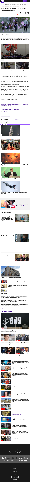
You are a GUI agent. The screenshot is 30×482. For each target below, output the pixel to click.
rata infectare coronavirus (5, 116)
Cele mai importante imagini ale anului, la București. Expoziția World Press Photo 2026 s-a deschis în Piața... (7, 356)
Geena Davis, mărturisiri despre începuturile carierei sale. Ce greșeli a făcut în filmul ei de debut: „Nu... (19, 394)
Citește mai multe (4, 308)
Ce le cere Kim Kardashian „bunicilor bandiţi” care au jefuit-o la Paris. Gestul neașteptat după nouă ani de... (20, 374)
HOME (2, 4)
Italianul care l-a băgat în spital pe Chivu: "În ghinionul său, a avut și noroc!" (19, 381)
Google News (16, 119)
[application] (15, 51)
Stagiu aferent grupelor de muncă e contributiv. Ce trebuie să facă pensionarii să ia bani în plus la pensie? (20, 406)
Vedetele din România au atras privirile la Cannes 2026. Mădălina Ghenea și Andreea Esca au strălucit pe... (20, 438)
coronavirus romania (8, 114)
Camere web (15, 472)
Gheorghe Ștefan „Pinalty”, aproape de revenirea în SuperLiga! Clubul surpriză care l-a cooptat (22, 343)
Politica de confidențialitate (18, 465)
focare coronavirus (19, 114)
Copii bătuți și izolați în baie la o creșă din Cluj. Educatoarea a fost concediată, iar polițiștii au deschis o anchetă (13, 301)
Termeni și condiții (10, 465)
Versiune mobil (15, 477)
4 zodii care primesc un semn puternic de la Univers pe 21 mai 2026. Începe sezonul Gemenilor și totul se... (14, 331)
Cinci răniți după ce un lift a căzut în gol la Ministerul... (11, 277)
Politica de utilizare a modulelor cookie (15, 469)
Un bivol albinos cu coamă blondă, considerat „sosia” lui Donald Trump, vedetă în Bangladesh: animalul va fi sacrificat (14, 305)
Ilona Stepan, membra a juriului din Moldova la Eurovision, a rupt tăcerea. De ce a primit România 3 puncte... (7, 343)
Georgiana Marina (7, 111)
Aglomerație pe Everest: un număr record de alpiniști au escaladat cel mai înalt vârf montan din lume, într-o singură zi (14, 297)
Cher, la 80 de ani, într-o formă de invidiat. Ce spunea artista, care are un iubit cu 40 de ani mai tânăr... (20, 387)
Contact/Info (15, 474)
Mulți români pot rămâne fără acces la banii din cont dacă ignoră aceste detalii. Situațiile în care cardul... (20, 368)
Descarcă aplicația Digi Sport (22, 205)
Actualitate (6, 4)
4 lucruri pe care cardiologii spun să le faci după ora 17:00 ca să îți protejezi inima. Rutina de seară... (20, 419)
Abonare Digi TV (15, 468)
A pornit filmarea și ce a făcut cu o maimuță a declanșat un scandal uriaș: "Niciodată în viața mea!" (22, 203)
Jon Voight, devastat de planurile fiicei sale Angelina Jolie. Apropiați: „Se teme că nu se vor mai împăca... (20, 432)
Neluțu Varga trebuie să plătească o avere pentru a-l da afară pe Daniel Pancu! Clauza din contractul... (22, 356)
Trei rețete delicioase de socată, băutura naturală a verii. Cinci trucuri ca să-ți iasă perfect (20, 413)
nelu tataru (14, 114)
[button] (15, 51)
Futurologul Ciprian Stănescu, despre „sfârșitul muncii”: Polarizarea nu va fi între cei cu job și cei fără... (20, 362)
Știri (3, 4)
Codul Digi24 (15, 471)
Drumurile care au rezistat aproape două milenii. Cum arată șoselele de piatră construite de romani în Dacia (20, 400)
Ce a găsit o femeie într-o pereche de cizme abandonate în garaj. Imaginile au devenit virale (20, 426)
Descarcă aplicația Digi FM (16, 376)
